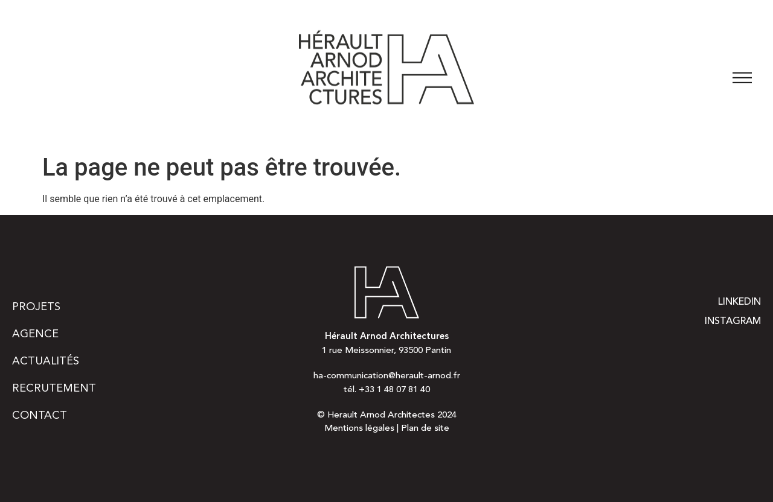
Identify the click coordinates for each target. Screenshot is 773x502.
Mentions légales (359, 428)
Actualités (45, 361)
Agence (35, 334)
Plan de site (425, 428)
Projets (36, 307)
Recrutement (54, 388)
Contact (39, 415)
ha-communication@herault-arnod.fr (386, 376)
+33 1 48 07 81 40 (394, 390)
